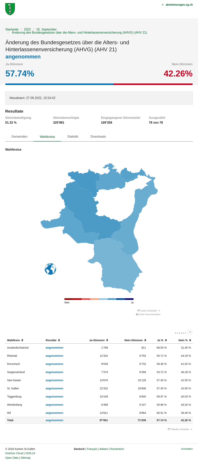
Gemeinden (19, 136)
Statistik (72, 136)
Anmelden (187, 448)
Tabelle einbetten (180, 429)
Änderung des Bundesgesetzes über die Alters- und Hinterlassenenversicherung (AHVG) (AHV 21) (79, 32)
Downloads (98, 136)
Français (92, 449)
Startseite (12, 29)
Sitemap (25, 457)
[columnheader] (24, 340)
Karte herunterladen (148, 314)
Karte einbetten (148, 310)
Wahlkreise (47, 136)
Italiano (103, 449)
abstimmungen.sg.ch (179, 4)
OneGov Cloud (14, 453)
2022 (27, 29)
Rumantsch (117, 449)
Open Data (11, 457)
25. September (46, 29)
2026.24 (30, 453)
